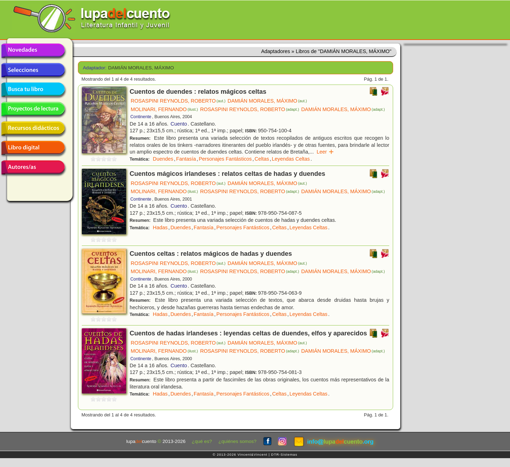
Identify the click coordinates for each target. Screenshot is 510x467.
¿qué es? (202, 441)
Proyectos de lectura (33, 109)
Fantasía (186, 159)
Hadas (160, 227)
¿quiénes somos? (237, 441)
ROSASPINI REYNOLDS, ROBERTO (178, 101)
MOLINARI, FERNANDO (164, 109)
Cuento (179, 124)
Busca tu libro (33, 89)
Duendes (163, 159)
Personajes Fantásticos (225, 159)
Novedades (33, 51)
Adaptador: (93, 67)
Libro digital (33, 148)
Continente (140, 116)
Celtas (262, 159)
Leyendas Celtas (291, 159)
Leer (325, 152)
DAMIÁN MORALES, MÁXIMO (267, 101)
